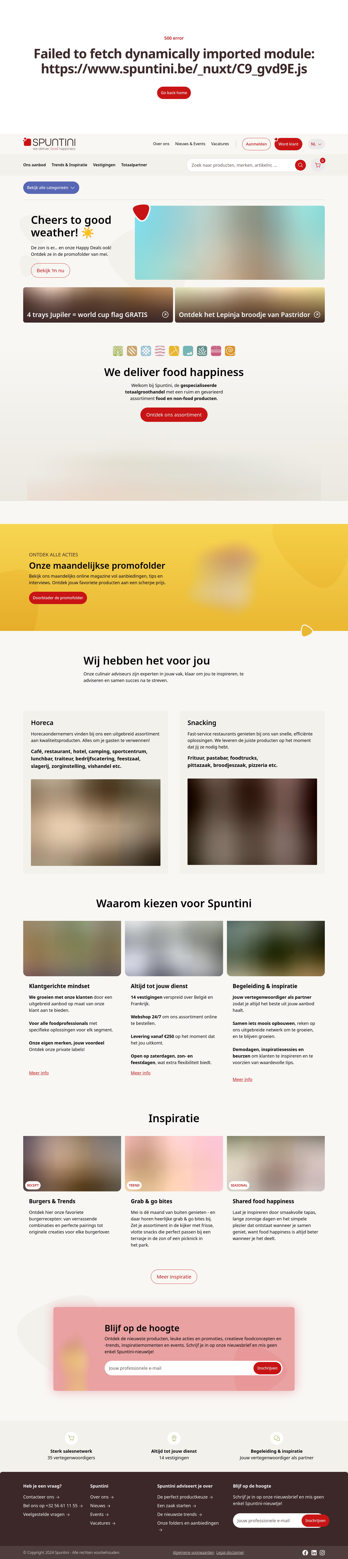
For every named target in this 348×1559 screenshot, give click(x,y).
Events (99, 1514)
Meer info (39, 1073)
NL (316, 144)
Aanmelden (256, 144)
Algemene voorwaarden (193, 1552)
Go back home (174, 92)
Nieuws (100, 1505)
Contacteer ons (41, 1497)
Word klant (288, 144)
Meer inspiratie (174, 1276)
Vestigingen (104, 164)
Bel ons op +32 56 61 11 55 (53, 1505)
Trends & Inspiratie (69, 164)
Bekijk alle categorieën (51, 187)
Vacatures (220, 143)
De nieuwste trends (179, 1514)
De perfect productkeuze (185, 1497)
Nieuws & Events (190, 143)
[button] (316, 144)
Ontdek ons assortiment (174, 414)
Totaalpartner (134, 164)
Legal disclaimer (230, 1552)
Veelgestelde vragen (46, 1514)
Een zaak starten (176, 1505)
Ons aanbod (34, 164)
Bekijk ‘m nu (50, 270)
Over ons (161, 143)
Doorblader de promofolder (58, 597)
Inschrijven (267, 1368)
